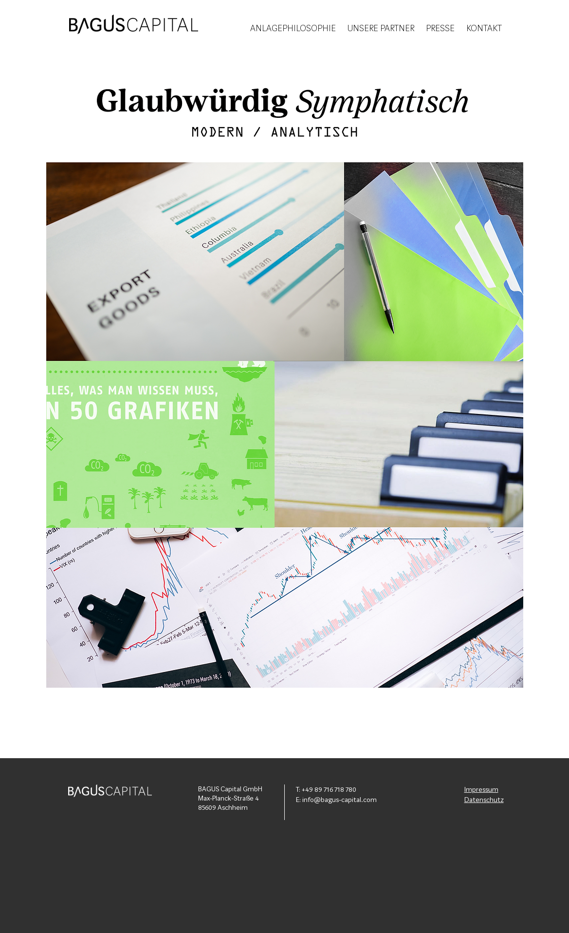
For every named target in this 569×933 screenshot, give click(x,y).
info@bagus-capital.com (339, 800)
